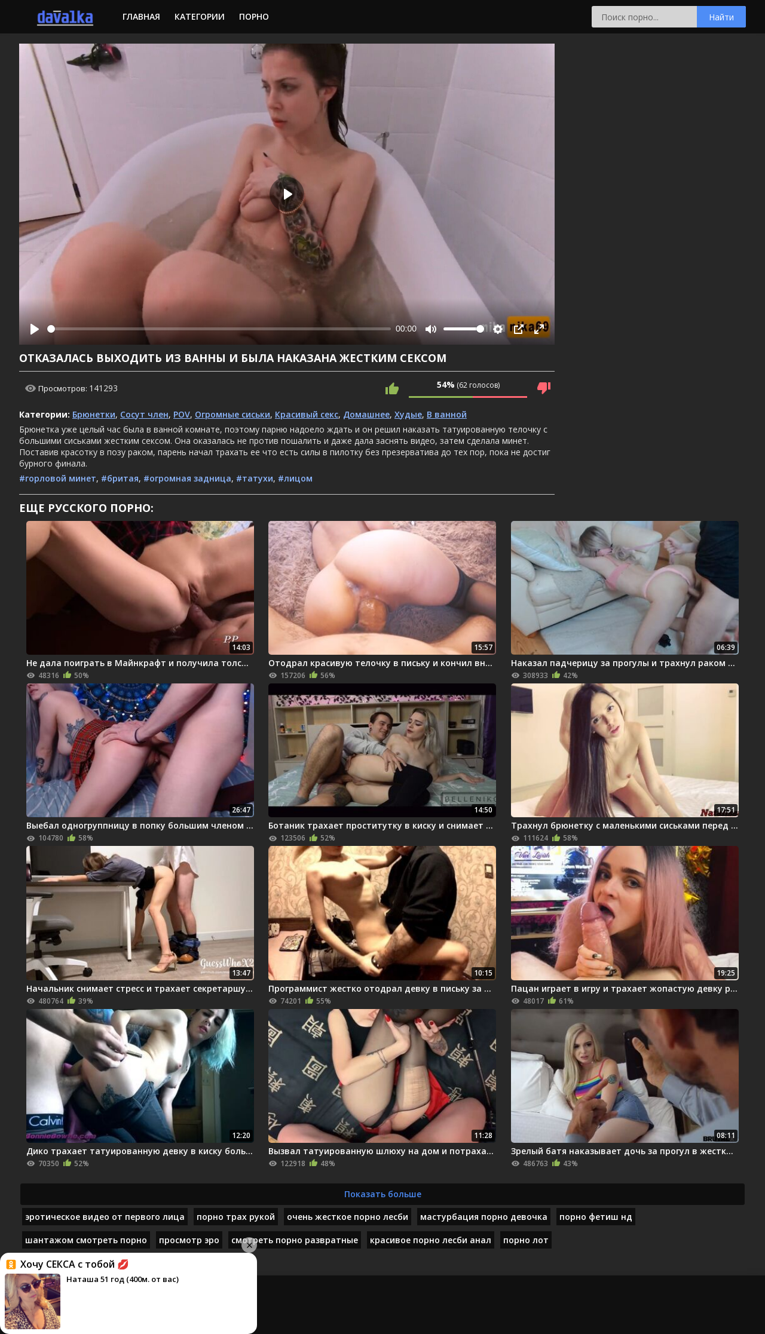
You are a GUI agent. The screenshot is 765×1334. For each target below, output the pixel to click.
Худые (408, 414)
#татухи (254, 478)
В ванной (447, 414)
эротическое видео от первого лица (105, 1216)
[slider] (219, 329)
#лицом (295, 478)
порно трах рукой (236, 1216)
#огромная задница (187, 478)
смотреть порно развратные (294, 1240)
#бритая (120, 478)
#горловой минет (57, 478)
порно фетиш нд (595, 1216)
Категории (200, 16)
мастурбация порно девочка (483, 1216)
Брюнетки (93, 414)
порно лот (526, 1240)
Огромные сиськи (232, 414)
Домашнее (366, 414)
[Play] (34, 329)
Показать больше (382, 1194)
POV (181, 414)
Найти (721, 17)
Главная (141, 16)
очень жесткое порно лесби (347, 1216)
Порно (254, 16)
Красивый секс (306, 414)
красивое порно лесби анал (430, 1240)
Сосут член (144, 414)
